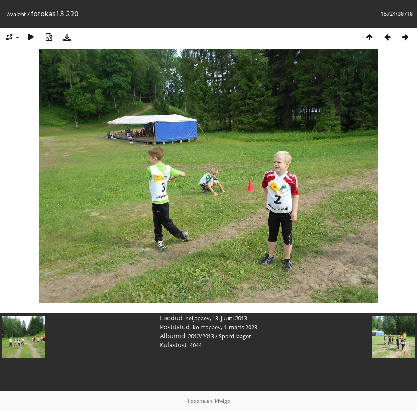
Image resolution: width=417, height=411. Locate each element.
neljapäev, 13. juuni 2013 (216, 318)
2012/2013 (201, 336)
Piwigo (222, 401)
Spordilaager (235, 336)
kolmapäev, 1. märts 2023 (225, 327)
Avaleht (16, 14)
